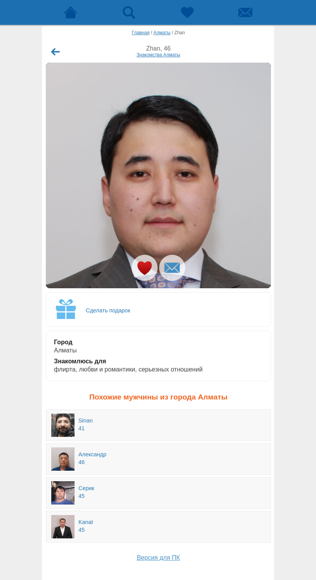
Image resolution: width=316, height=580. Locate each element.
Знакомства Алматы (158, 55)
